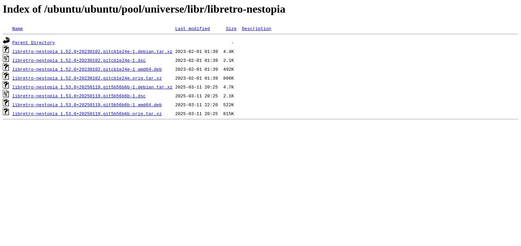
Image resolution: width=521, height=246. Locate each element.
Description (256, 28)
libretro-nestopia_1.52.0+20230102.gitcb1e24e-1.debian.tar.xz (92, 51)
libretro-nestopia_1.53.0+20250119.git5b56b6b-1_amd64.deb (87, 104)
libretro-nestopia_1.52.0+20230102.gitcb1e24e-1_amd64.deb (87, 69)
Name (17, 28)
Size (231, 28)
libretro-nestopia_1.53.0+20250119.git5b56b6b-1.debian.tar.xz (92, 87)
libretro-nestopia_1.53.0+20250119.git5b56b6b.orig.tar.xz (87, 113)
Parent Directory (33, 42)
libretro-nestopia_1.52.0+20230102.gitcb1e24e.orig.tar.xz (87, 78)
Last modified (192, 28)
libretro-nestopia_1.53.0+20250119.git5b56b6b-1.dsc (79, 96)
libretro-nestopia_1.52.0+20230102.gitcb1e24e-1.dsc (79, 60)
